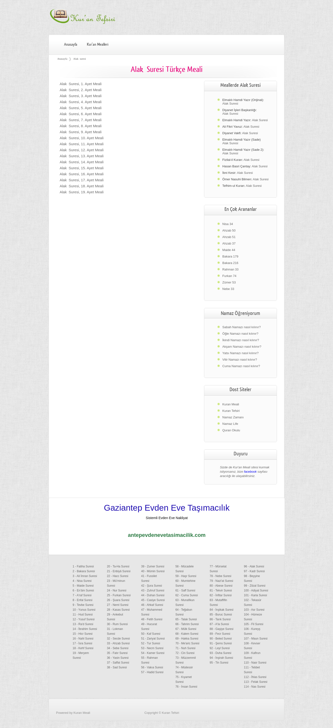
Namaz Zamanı (233, 417)
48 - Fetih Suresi (151, 619)
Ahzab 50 (229, 230)
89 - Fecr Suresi (220, 633)
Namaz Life (230, 424)
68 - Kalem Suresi (186, 633)
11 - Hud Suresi (83, 614)
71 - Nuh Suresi (185, 648)
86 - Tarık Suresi (220, 619)
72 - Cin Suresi (184, 653)
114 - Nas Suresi (254, 686)
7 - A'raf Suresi (82, 595)
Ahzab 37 (229, 243)
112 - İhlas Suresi (255, 677)
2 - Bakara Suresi (84, 571)
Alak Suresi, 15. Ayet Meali (81, 168)
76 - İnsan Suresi (186, 686)
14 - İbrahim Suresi (85, 629)
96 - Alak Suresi (254, 566)
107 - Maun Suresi (256, 638)
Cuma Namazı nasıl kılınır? (241, 366)
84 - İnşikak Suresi (221, 609)
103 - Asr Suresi (254, 609)
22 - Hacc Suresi (117, 576)
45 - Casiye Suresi (153, 600)
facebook (250, 471)
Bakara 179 (230, 256)
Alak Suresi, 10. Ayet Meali (81, 138)
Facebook (273, 719)
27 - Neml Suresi (117, 605)
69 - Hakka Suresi (186, 638)
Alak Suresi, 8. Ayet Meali (81, 126)
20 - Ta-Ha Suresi (118, 566)
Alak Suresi (230, 103)
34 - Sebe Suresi (117, 648)
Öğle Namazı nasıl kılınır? (240, 333)
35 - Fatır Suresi (117, 653)
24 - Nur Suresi (116, 590)
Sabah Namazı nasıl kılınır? (241, 327)
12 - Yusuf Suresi (84, 619)
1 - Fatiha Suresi (83, 566)
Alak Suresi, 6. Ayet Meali (81, 114)
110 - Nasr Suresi (255, 662)
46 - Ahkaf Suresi (152, 605)
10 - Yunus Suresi (84, 609)
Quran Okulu (231, 430)
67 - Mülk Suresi (185, 629)
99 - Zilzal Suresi (254, 585)
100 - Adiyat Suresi (256, 590)
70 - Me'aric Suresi (187, 643)
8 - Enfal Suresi (82, 600)
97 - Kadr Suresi (254, 571)
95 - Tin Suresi (219, 662)
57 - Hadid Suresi (152, 672)
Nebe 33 (228, 289)
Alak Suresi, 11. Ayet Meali (81, 144)
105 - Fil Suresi (253, 624)
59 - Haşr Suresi (185, 576)
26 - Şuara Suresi (118, 600)
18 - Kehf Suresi (83, 648)
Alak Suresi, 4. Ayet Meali (81, 102)
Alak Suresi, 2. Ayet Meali (81, 90)
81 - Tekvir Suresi (221, 590)
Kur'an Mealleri (97, 44)
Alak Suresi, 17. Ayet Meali (81, 180)
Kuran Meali (230, 404)
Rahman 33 (230, 269)
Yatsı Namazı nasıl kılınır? (240, 353)
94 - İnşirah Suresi (221, 657)
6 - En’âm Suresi (83, 590)
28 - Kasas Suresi (118, 609)
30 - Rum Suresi (117, 624)
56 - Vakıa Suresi (152, 667)
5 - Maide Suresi (83, 585)
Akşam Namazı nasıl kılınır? (241, 346)
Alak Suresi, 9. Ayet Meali (81, 132)
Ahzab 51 (229, 237)
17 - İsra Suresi (82, 643)
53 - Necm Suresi (152, 648)
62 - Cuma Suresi (186, 595)
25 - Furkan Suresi (119, 595)
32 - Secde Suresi (118, 638)
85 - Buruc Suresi (221, 614)
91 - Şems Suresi (221, 643)
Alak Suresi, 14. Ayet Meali (81, 162)
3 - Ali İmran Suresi (85, 576)
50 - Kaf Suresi (150, 633)
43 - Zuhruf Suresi (152, 590)
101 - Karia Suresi (255, 595)
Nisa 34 (227, 224)
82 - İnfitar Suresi (220, 595)
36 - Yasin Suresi (117, 657)
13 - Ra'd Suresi (83, 624)
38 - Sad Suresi (117, 667)
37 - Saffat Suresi (118, 662)
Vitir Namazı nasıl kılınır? (239, 359)
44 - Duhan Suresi (153, 595)
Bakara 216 (230, 263)
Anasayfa (70, 44)
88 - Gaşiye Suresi (221, 629)
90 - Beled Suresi (221, 638)
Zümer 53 (229, 282)
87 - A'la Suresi (219, 624)
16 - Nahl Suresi (83, 638)
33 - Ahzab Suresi (118, 643)
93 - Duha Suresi (220, 653)
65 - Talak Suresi (186, 619)
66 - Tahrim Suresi (187, 624)
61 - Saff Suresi (185, 590)
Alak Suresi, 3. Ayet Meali (81, 96)
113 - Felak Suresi (255, 682)
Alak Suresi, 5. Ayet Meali (81, 108)
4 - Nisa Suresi (82, 581)
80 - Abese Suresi (221, 585)
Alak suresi (79, 58)
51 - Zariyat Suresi (153, 638)
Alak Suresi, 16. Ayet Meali (81, 174)
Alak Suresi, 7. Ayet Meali (81, 120)
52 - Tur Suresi (150, 643)
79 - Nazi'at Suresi (221, 581)
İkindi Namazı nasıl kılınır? (240, 340)
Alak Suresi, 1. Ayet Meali (81, 84)
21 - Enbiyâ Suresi (118, 571)
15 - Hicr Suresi (83, 633)
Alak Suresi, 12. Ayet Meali (81, 150)
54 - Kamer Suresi (153, 653)
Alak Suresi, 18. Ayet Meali (81, 186)
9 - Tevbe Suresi (83, 605)
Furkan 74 (229, 276)
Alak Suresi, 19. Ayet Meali (81, 192)
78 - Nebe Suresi (220, 576)
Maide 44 (228, 250)
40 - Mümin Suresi (153, 571)
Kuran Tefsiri (231, 411)
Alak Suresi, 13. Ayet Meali (81, 156)
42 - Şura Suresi (151, 585)
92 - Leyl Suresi (220, 648)
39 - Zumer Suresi (152, 566)
